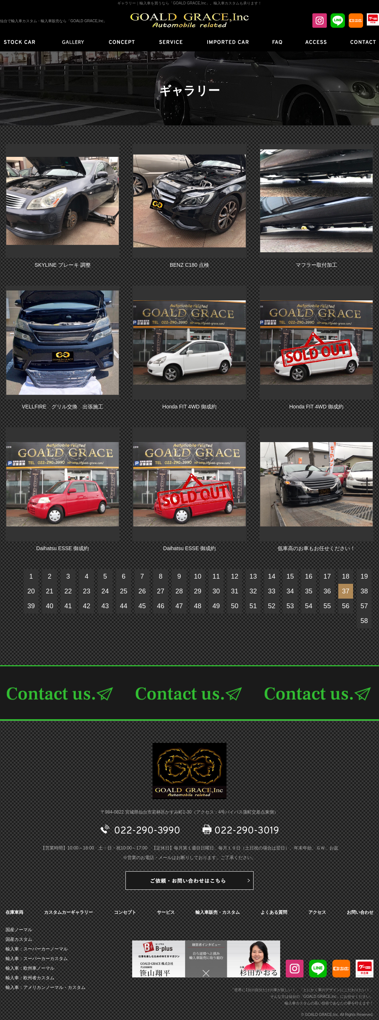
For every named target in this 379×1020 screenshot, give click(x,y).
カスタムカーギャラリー (68, 912)
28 (179, 591)
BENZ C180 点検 (189, 265)
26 (142, 591)
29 (197, 591)
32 (253, 591)
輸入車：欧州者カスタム (30, 977)
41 (68, 606)
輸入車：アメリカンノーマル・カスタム (45, 987)
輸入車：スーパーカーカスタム (37, 958)
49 (216, 606)
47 (179, 606)
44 (123, 606)
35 (308, 591)
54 (308, 606)
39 (31, 606)
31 (234, 591)
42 (86, 606)
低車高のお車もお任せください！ (316, 548)
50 (234, 606)
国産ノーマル (19, 929)
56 (345, 606)
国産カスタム (19, 939)
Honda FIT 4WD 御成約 (189, 407)
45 (142, 606)
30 (216, 591)
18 (345, 576)
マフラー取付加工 (316, 265)
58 (364, 621)
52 (271, 606)
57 (364, 606)
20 (31, 591)
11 (216, 576)
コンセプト (125, 912)
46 (160, 606)
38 (364, 591)
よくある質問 (274, 912)
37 (345, 591)
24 (105, 591)
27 (160, 591)
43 (105, 606)
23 (86, 591)
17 (327, 576)
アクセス (317, 912)
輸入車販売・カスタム (217, 912)
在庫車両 (14, 912)
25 (123, 591)
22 (68, 591)
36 (327, 591)
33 (271, 591)
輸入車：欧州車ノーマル (30, 968)
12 (234, 576)
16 (308, 576)
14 (271, 576)
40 (49, 606)
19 (364, 576)
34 (290, 591)
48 (197, 606)
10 (197, 576)
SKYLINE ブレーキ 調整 (63, 265)
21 (49, 591)
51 (253, 606)
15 (290, 576)
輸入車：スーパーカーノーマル (37, 949)
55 (327, 606)
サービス (166, 912)
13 (253, 576)
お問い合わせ (360, 912)
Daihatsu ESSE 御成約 (62, 548)
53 (290, 606)
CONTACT (189, 693)
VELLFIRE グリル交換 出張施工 (62, 407)
